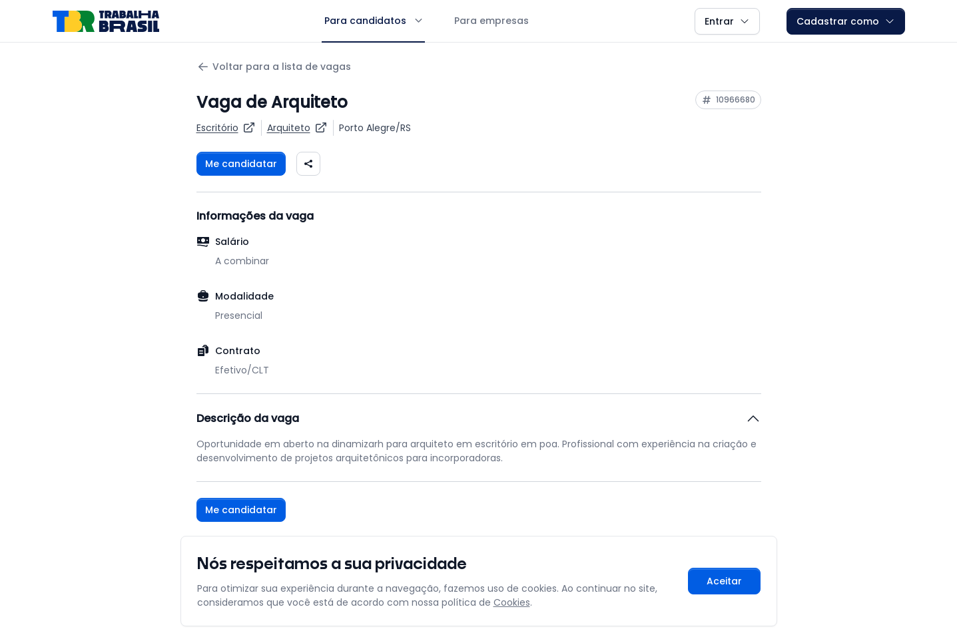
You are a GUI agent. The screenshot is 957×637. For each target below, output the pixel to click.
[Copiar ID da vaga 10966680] (728, 100)
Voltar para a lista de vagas (273, 67)
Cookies (511, 602)
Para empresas (491, 20)
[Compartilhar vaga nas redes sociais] (308, 164)
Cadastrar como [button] (846, 21)
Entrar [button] (727, 21)
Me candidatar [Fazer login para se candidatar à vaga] (241, 163)
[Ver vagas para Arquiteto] (297, 128)
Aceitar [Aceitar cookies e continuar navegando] (724, 581)
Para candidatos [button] (373, 20)
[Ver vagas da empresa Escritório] (226, 128)
